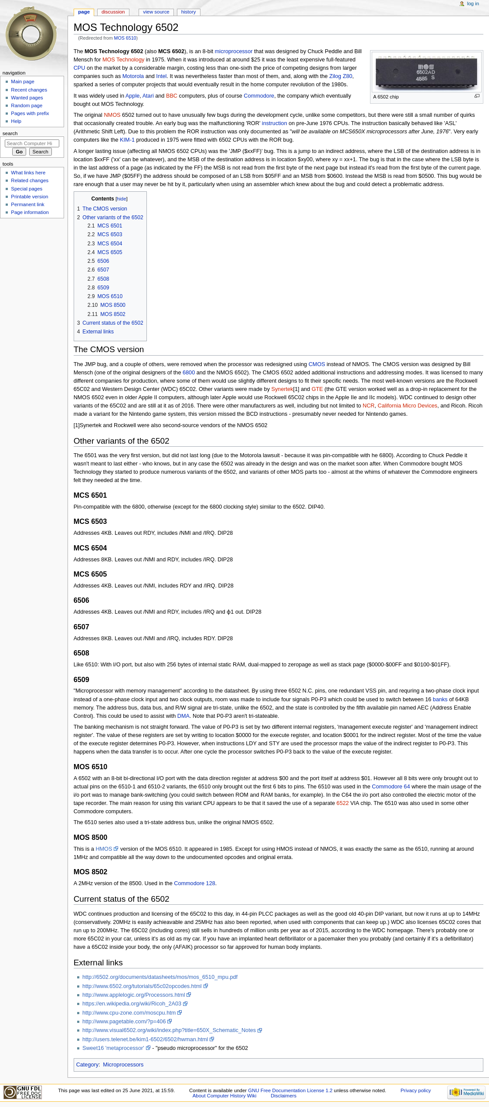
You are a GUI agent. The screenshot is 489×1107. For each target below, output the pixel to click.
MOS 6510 (125, 38)
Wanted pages (27, 97)
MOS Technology (123, 60)
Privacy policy (416, 1090)
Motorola (133, 76)
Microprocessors (123, 1065)
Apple (132, 96)
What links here (28, 172)
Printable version (29, 196)
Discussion (113, 11)
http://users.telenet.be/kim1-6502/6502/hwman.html (145, 1039)
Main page (22, 81)
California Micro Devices (408, 406)
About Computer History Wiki (225, 1095)
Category (87, 1065)
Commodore (259, 96)
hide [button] (121, 198)
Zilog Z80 (340, 76)
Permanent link (27, 204)
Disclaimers (283, 1095)
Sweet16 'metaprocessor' (113, 1048)
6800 (189, 373)
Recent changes (29, 89)
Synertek (282, 389)
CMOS (317, 364)
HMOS (103, 849)
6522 (342, 803)
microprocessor (234, 51)
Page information (30, 212)
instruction (274, 123)
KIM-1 (127, 140)
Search (10, 133)
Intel (161, 76)
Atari (148, 96)
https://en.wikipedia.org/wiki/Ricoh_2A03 (131, 1004)
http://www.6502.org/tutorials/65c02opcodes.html (142, 986)
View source (156, 11)
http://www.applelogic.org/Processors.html (133, 995)
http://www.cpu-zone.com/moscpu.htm (129, 1013)
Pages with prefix (30, 113)
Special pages (26, 188)
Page (84, 11)
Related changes (29, 180)
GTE (317, 389)
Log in (473, 3)
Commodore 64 (391, 787)
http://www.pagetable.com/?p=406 (124, 1022)
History (188, 11)
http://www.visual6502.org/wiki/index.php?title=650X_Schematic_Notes (169, 1030)
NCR (369, 406)
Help (16, 121)
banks (440, 699)
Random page (26, 105)
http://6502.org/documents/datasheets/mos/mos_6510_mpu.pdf (160, 977)
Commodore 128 (194, 883)
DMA (183, 716)
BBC (171, 96)
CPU (79, 68)
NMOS (112, 115)
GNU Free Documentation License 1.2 (290, 1090)
